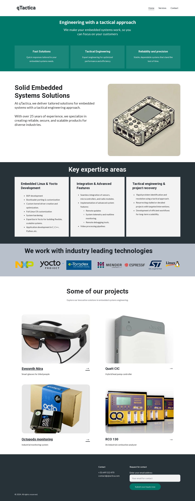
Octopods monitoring (37, 440)
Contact (174, 8)
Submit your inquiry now (145, 490)
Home (151, 8)
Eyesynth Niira (32, 369)
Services (162, 8)
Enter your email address (141, 476)
